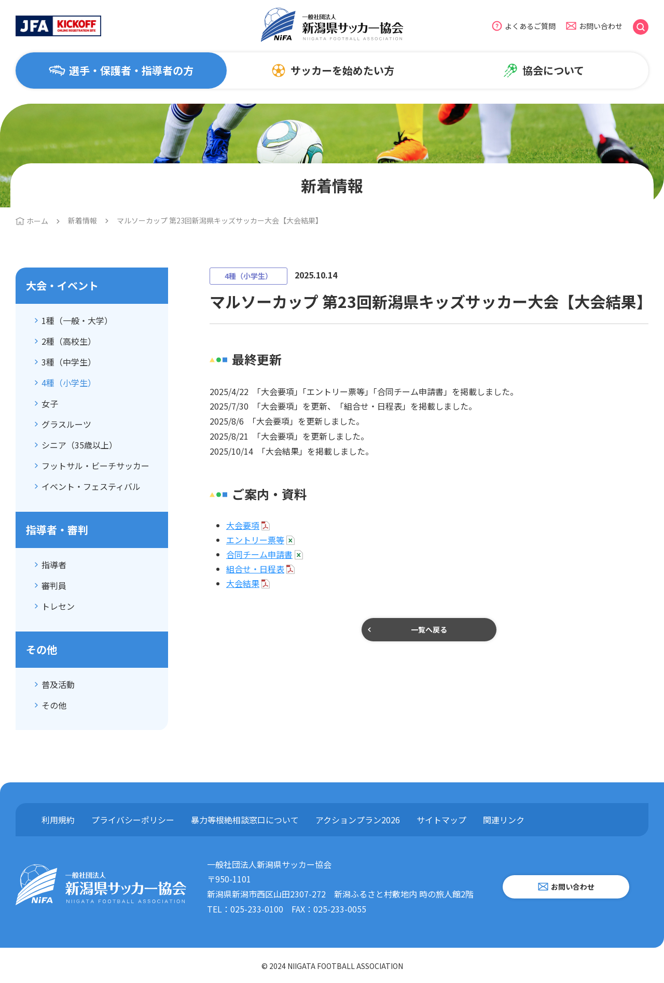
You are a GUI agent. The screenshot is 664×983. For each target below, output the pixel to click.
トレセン (58, 606)
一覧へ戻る (429, 629)
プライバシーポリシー (132, 819)
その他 (54, 705)
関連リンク (503, 819)
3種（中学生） (69, 362)
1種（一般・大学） (77, 320)
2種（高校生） (69, 341)
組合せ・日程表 (255, 569)
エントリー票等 (255, 539)
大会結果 (242, 583)
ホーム (37, 221)
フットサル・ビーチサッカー (95, 465)
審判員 (54, 585)
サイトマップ (441, 819)
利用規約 (58, 819)
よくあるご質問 (530, 26)
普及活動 (58, 684)
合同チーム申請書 (259, 554)
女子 (50, 403)
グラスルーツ (66, 424)
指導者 (54, 564)
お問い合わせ (600, 26)
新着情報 (82, 220)
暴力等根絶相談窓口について (245, 819)
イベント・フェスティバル (91, 486)
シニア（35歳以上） (79, 445)
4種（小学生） (69, 382)
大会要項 (242, 525)
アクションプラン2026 (357, 819)
